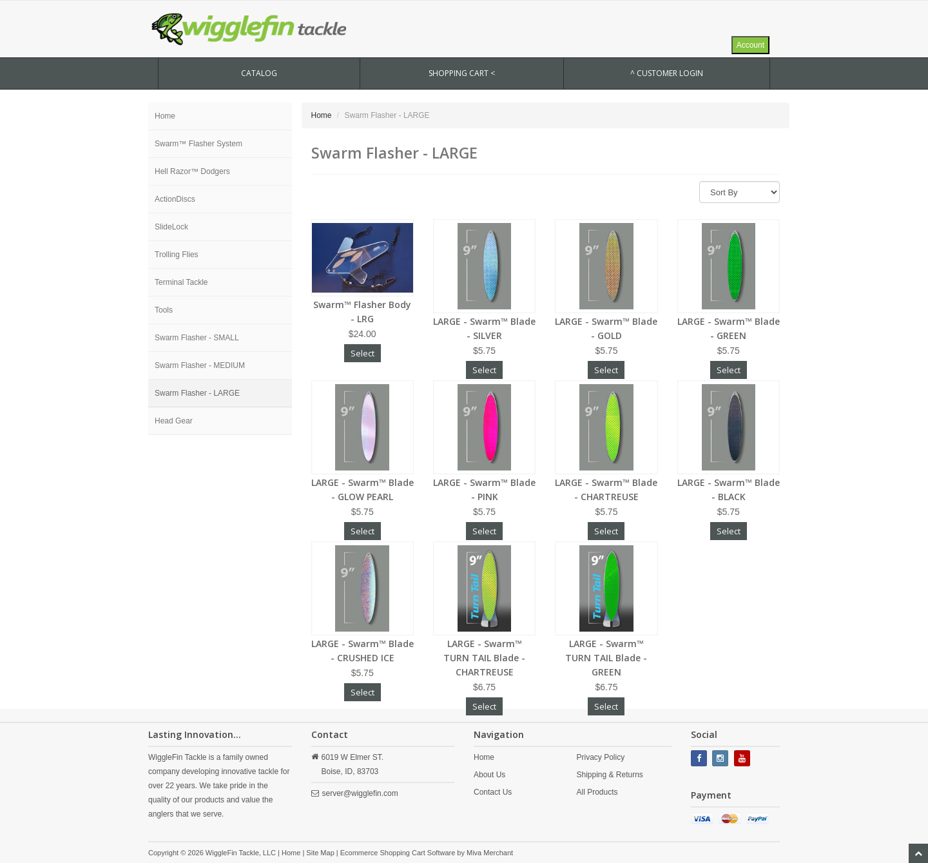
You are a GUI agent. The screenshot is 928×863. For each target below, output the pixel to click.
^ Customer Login (666, 73)
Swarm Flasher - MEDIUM (200, 365)
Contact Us (493, 792)
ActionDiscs (175, 199)
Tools (164, 310)
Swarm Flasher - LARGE (197, 393)
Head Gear (174, 420)
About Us (489, 774)
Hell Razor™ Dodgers (192, 171)
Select (362, 353)
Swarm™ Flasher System (198, 143)
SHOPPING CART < (462, 73)
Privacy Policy (600, 757)
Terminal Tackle (181, 282)
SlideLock (171, 226)
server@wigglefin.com (360, 793)
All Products (596, 792)
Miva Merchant (490, 853)
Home (165, 116)
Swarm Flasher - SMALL (197, 337)
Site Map (320, 853)
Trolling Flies (176, 254)
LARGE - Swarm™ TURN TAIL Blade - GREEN (606, 657)
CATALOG (259, 73)
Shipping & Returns (609, 774)
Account (750, 45)
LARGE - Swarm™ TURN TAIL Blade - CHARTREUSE (484, 657)
